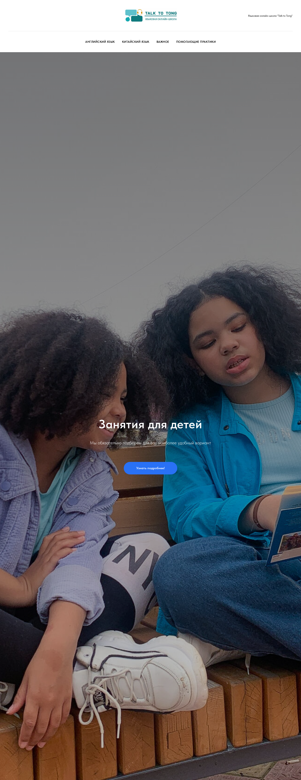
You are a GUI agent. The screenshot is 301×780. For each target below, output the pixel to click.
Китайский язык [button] (135, 41)
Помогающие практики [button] (196, 41)
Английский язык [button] (100, 41)
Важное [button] (163, 41)
